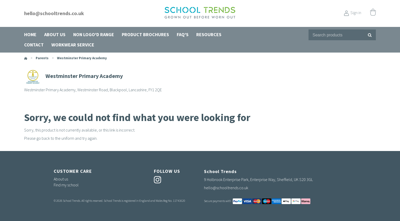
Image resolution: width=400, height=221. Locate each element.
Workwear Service (72, 45)
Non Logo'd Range (93, 34)
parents (42, 58)
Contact (34, 45)
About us (55, 34)
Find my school (66, 184)
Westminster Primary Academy (82, 58)
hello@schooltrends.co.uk (54, 13)
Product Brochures (145, 34)
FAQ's (183, 34)
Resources (208, 34)
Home (30, 34)
